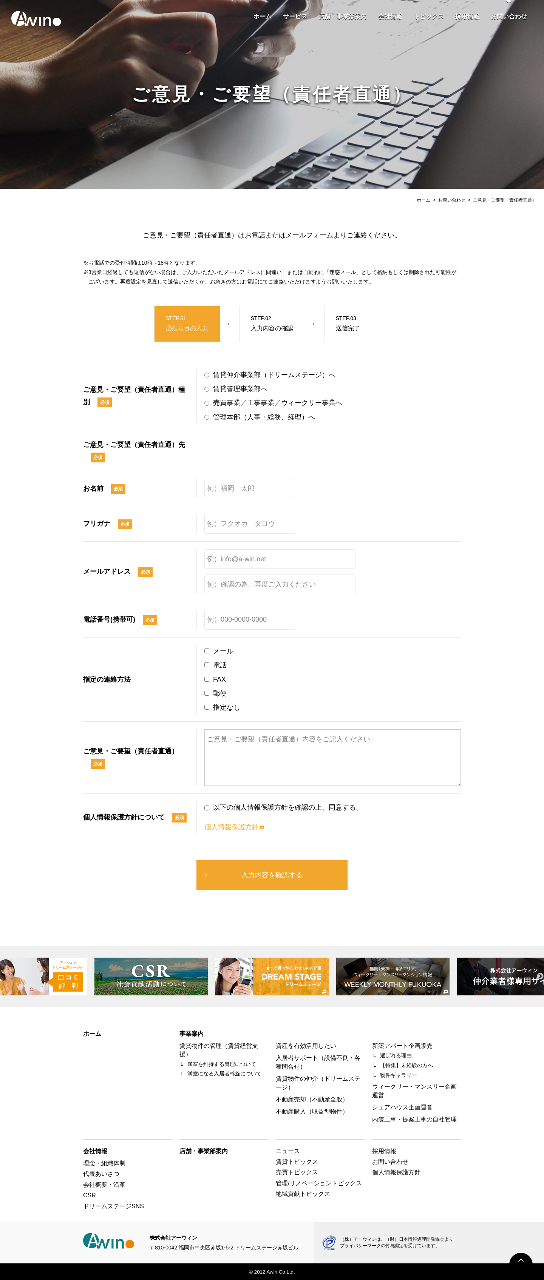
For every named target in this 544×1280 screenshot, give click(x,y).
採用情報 (467, 16)
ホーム (262, 16)
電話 (220, 665)
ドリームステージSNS (113, 1206)
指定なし (226, 707)
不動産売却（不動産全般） (312, 1099)
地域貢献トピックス (303, 1194)
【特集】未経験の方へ (406, 1065)
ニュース (288, 1151)
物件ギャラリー (398, 1075)
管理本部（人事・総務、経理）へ (264, 417)
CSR (89, 1195)
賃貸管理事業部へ (240, 389)
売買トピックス (297, 1172)
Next (540, 976)
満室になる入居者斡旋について (224, 1074)
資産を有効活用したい (306, 1046)
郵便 (220, 693)
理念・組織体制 (104, 1163)
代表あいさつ (101, 1174)
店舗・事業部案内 (342, 16)
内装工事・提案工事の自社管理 (414, 1119)
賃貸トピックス (297, 1161)
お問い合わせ (509, 16)
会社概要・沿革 (104, 1184)
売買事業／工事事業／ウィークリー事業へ (277, 403)
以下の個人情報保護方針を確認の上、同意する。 (288, 807)
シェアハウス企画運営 (402, 1107)
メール (223, 651)
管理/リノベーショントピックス (319, 1183)
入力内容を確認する (272, 875)
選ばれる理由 (396, 1055)
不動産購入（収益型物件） (312, 1111)
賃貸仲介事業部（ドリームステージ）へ (274, 375)
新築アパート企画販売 (402, 1046)
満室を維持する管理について (221, 1064)
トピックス (429, 16)
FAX (219, 679)
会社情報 (390, 16)
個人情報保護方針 (231, 827)
